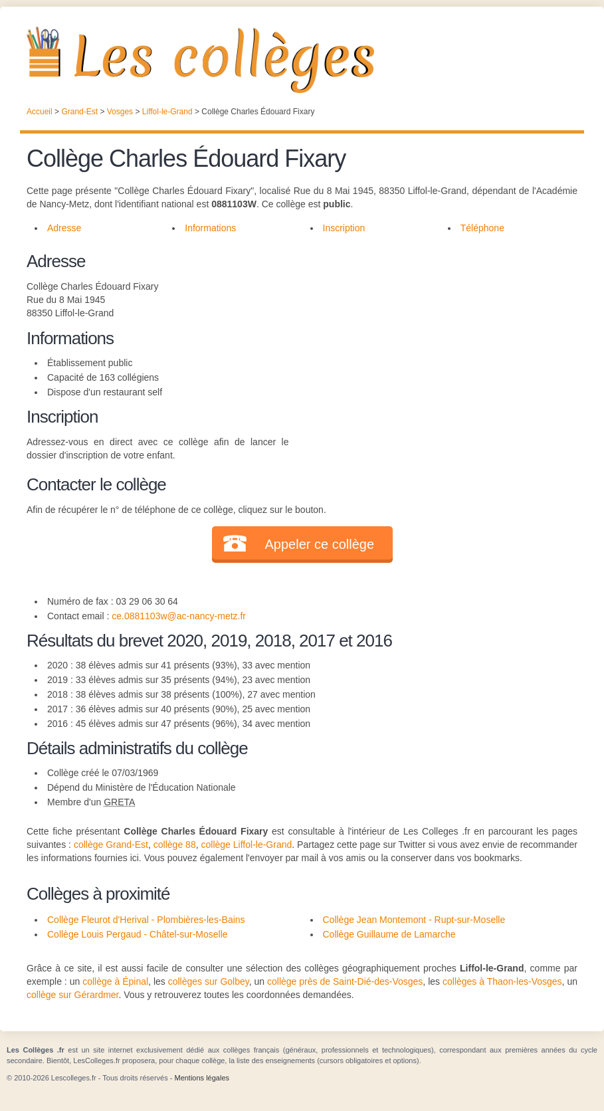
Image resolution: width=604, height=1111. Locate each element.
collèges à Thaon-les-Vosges (502, 981)
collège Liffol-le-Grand (246, 844)
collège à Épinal (115, 981)
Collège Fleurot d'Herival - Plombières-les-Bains (146, 919)
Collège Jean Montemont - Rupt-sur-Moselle (414, 919)
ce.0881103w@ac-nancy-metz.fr (179, 616)
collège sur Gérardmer (73, 994)
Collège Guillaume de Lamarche (389, 934)
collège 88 (174, 844)
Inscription (344, 228)
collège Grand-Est (111, 844)
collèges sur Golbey (208, 981)
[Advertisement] (433, 342)
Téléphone (482, 228)
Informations (210, 228)
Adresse (64, 228)
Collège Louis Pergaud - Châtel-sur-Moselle (137, 934)
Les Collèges (302, 60)
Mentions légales (201, 1078)
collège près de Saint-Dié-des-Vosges (345, 981)
